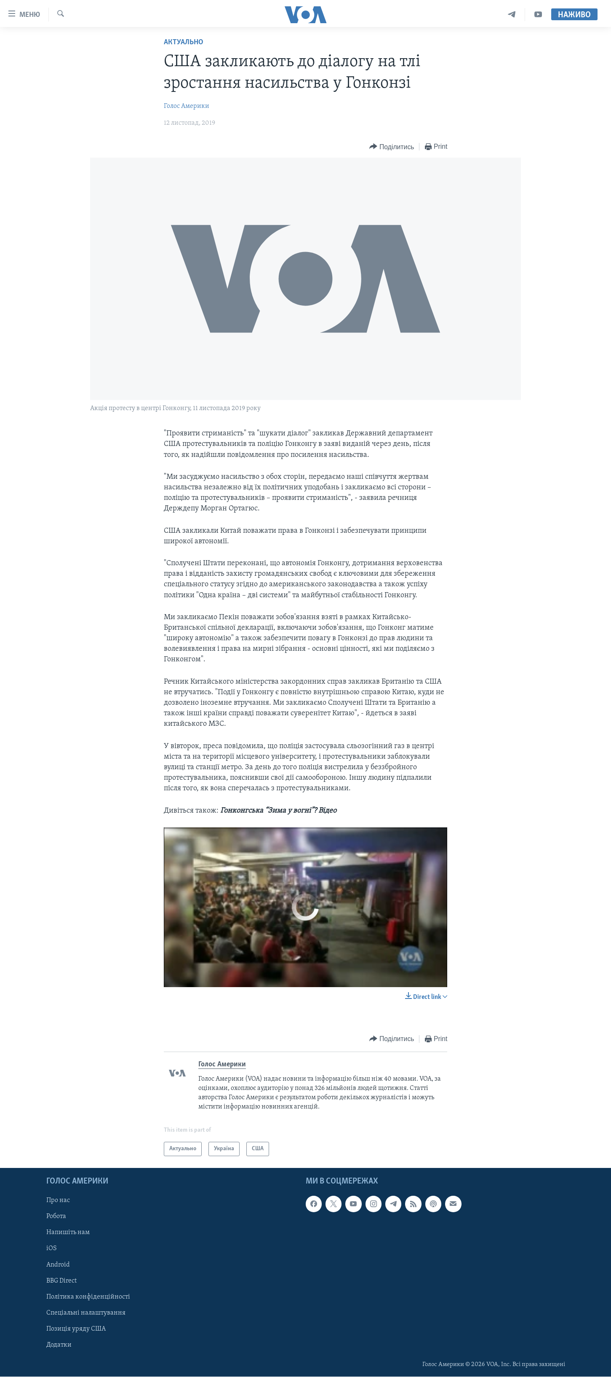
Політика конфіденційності (88, 1297)
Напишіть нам (68, 1232)
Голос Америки (186, 106)
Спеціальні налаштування (85, 1313)
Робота (56, 1216)
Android (58, 1265)
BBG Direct (61, 1281)
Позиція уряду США (76, 1329)
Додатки (59, 1345)
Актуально (183, 42)
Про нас (58, 1200)
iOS (51, 1248)
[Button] (391, 147)
